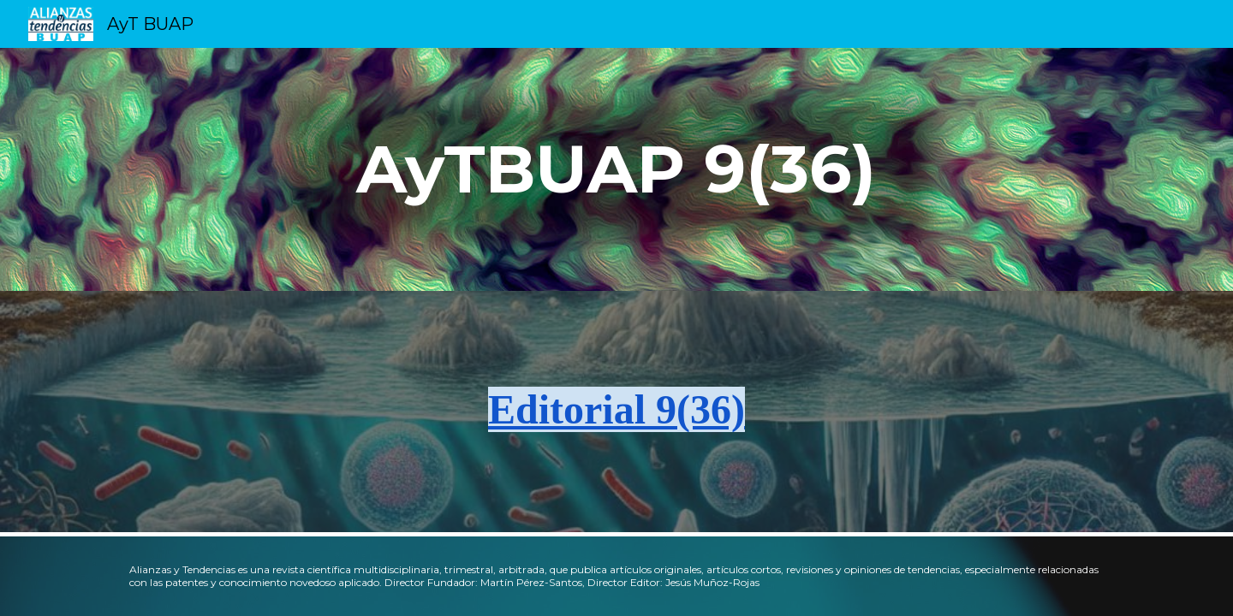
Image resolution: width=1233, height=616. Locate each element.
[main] (616, 169)
